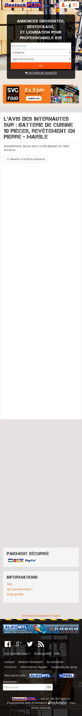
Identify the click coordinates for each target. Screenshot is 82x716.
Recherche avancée (41, 73)
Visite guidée (15, 594)
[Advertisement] (41, 289)
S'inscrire (10, 667)
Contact (9, 662)
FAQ (9, 584)
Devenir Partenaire (30, 662)
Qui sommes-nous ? (20, 589)
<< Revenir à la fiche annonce (25, 159)
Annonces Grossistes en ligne (41, 616)
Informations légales (33, 667)
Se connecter (55, 662)
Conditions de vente (64, 667)
